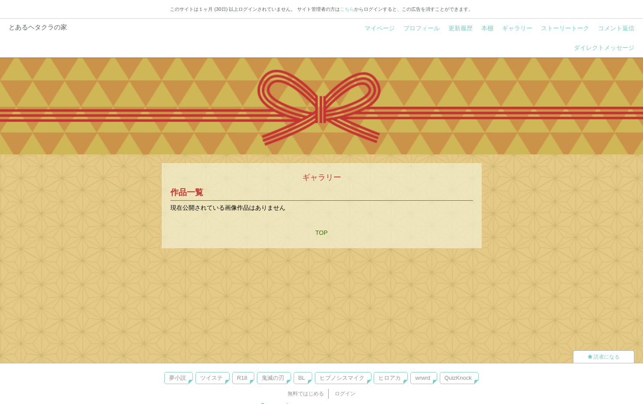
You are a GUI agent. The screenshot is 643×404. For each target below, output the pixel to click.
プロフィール (421, 28)
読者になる (604, 357)
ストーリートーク (565, 28)
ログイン (345, 394)
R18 (242, 378)
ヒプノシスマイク (342, 378)
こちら (347, 9)
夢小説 (177, 378)
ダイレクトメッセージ (604, 47)
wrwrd (422, 378)
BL (301, 378)
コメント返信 (616, 28)
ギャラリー (517, 28)
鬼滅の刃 (273, 378)
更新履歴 (460, 28)
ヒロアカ (389, 378)
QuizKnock (458, 378)
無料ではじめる (306, 394)
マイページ (380, 28)
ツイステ (211, 378)
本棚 (487, 28)
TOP (321, 232)
